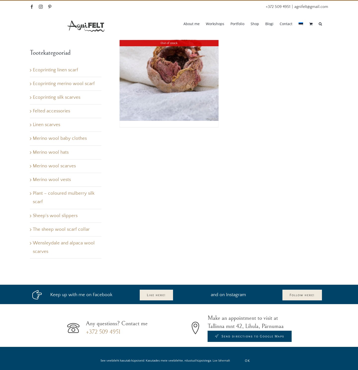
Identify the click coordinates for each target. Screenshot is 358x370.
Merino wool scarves (54, 166)
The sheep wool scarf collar (61, 229)
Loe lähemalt (221, 360)
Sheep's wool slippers (55, 215)
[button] (320, 23)
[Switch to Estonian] (301, 23)
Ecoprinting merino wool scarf (64, 83)
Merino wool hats (51, 152)
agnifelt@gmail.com (311, 6)
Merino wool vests (52, 179)
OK (247, 360)
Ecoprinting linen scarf (55, 70)
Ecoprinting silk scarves (56, 97)
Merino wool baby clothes (60, 138)
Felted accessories (51, 111)
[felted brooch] (169, 71)
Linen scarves (46, 124)
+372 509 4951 (103, 331)
